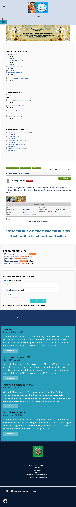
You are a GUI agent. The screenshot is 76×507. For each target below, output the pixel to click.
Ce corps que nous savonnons (16, 254)
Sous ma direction (12, 261)
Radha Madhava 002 (15, 111)
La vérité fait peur (12, 256)
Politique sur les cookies (38, 477)
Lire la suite (10, 350)
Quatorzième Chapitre (14, 60)
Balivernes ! (12, 136)
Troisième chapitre (15, 116)
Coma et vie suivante (16, 148)
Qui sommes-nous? (36, 465)
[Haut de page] (5, 502)
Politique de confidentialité (37, 475)
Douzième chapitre (15, 72)
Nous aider (37, 470)
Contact (37, 467)
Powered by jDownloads (38, 222)
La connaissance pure (16, 105)
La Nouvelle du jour (11, 82)
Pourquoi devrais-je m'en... (18, 384)
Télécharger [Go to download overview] (64, 178)
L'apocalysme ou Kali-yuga (18, 78)
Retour (8, 219)
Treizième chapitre (15, 66)
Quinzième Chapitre (13, 54)
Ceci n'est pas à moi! (16, 144)
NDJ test (8, 329)
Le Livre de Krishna (10, 58)
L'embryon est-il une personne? (20, 100)
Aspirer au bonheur (12, 263)
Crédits (37, 472)
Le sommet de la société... (17, 357)
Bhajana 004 (12, 95)
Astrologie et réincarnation (18, 132)
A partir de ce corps (14, 412)
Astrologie (9, 259)
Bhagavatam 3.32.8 (15, 140)
